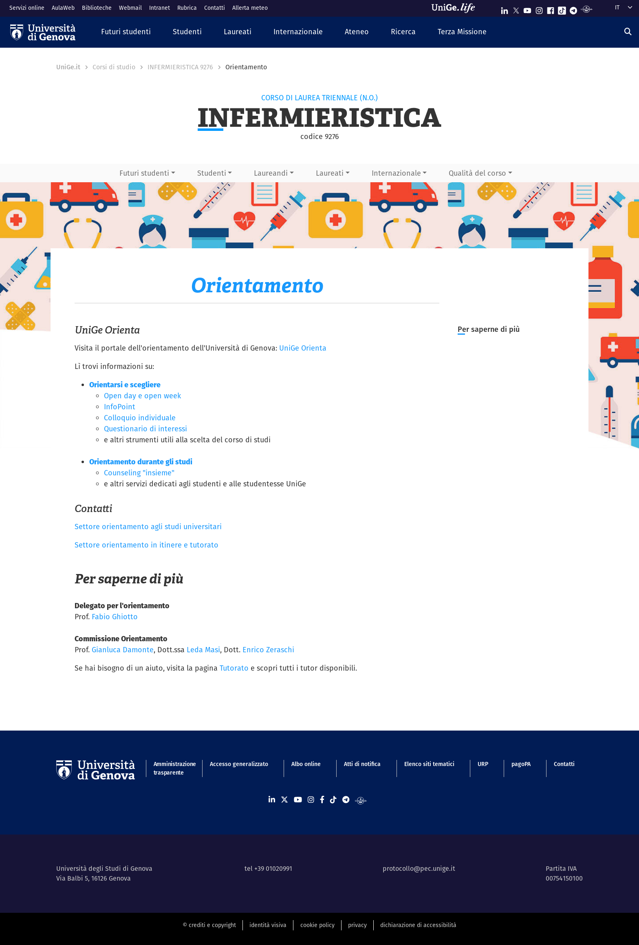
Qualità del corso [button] (477, 173)
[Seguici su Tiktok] (561, 8)
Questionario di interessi (145, 429)
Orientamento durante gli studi (140, 462)
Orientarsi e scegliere (125, 385)
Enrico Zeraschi (268, 650)
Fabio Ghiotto (115, 617)
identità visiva (267, 925)
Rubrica (187, 8)
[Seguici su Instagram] (539, 8)
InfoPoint (119, 407)
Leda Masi (203, 650)
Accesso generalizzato (239, 764)
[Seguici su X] (515, 8)
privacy (357, 925)
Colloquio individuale (140, 418)
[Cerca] (628, 31)
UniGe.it (68, 67)
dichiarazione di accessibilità (418, 925)
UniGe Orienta (302, 348)
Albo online (306, 764)
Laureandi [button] (271, 173)
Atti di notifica (362, 764)
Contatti (214, 8)
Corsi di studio (114, 67)
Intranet (159, 8)
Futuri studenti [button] (144, 173)
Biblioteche (97, 8)
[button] (126, 32)
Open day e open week (142, 396)
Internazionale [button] (396, 173)
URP (483, 764)
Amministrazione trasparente (170, 768)
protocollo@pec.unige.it (419, 868)
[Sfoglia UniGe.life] (456, 8)
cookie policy (317, 925)
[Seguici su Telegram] (573, 8)
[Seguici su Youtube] (527, 8)
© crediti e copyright (209, 925)
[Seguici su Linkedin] (504, 8)
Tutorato (234, 668)
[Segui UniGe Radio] (587, 8)
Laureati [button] (330, 173)
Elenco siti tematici (429, 764)
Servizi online (26, 8)
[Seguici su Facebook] (550, 8)
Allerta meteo (250, 8)
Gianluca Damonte (123, 650)
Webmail (130, 8)
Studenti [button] (211, 173)
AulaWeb (63, 8)
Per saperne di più (489, 329)
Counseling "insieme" (139, 473)
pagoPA (521, 764)
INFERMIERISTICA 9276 (180, 67)
